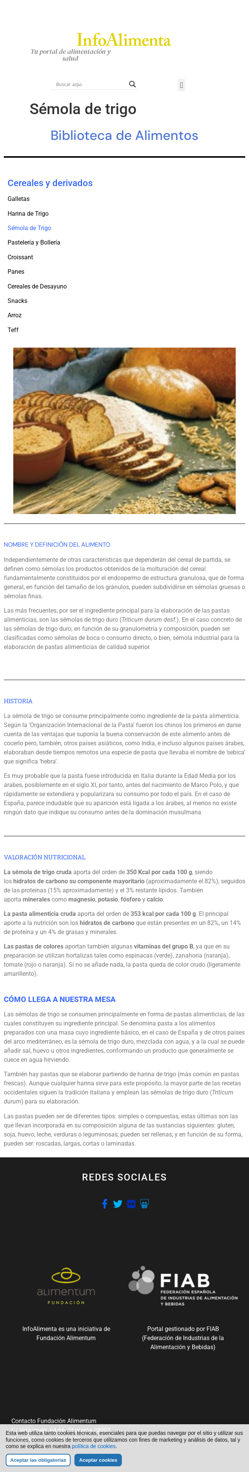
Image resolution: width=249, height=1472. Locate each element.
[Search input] (90, 84)
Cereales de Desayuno (37, 286)
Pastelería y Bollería (34, 242)
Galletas (19, 198)
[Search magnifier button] (132, 84)
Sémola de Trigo (29, 228)
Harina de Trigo (28, 213)
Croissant (20, 257)
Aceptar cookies (98, 1460)
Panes (16, 271)
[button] (181, 85)
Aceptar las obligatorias (38, 1460)
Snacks (17, 300)
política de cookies (93, 1447)
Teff (13, 330)
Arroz (15, 315)
